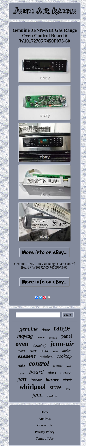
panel (66, 336)
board (36, 371)
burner (52, 379)
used (69, 366)
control (39, 363)
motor (66, 350)
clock (67, 380)
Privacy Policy (44, 432)
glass (52, 373)
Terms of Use (45, 438)
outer (21, 373)
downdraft (39, 345)
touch (55, 351)
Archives (45, 418)
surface (65, 373)
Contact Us (44, 425)
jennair (36, 380)
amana (41, 337)
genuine (28, 329)
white (21, 365)
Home (45, 412)
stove (56, 387)
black (33, 351)
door (46, 330)
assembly (53, 337)
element (27, 356)
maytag (25, 336)
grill (68, 388)
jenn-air (62, 343)
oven (22, 343)
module (52, 396)
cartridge (57, 365)
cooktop (64, 356)
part (21, 379)
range (62, 328)
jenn (37, 394)
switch (22, 351)
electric (45, 351)
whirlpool (32, 386)
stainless (46, 357)
